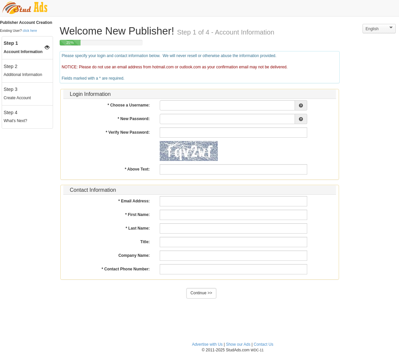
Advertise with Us (207, 344)
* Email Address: (134, 201)
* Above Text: (137, 169)
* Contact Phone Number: (125, 269)
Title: (144, 242)
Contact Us (263, 344)
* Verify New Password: (128, 132)
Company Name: (134, 255)
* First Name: (137, 214)
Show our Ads (238, 344)
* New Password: (134, 118)
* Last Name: (138, 228)
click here (30, 31)
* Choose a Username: (128, 105)
